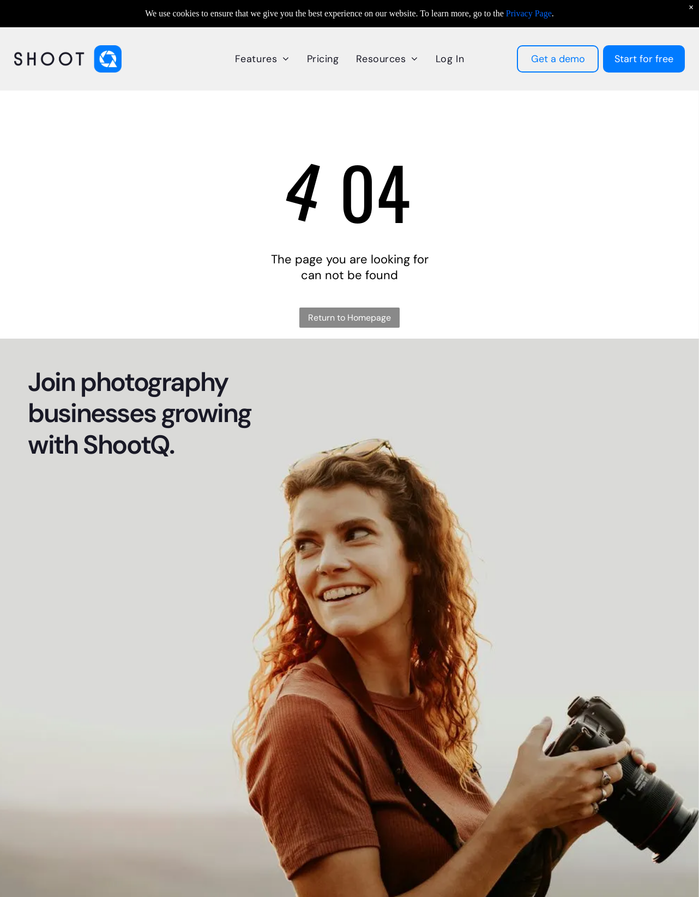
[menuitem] (262, 58)
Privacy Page (529, 13)
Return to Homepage (349, 317)
